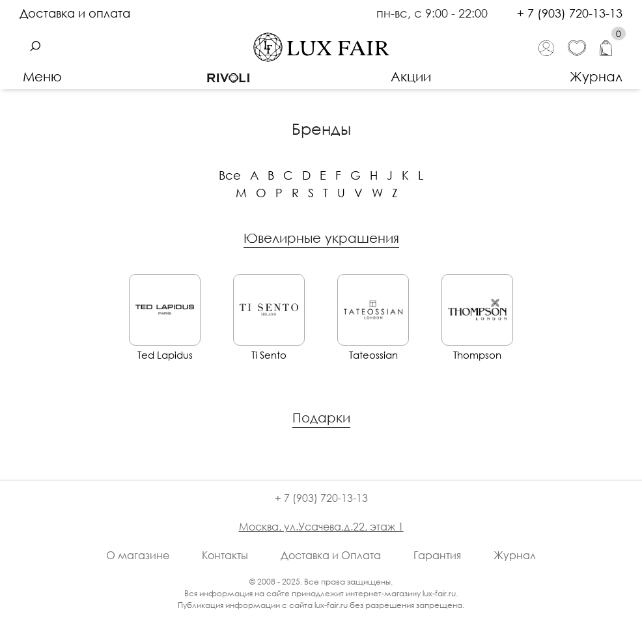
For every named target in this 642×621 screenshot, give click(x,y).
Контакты (225, 555)
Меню (42, 76)
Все (230, 175)
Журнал (596, 76)
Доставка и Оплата (331, 555)
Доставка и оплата (75, 13)
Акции (411, 76)
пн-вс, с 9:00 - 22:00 (433, 13)
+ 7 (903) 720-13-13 (569, 13)
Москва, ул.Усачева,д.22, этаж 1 (321, 526)
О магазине (137, 555)
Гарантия (437, 555)
